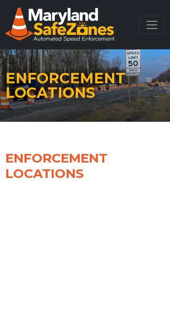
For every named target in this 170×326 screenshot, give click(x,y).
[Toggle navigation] (152, 25)
